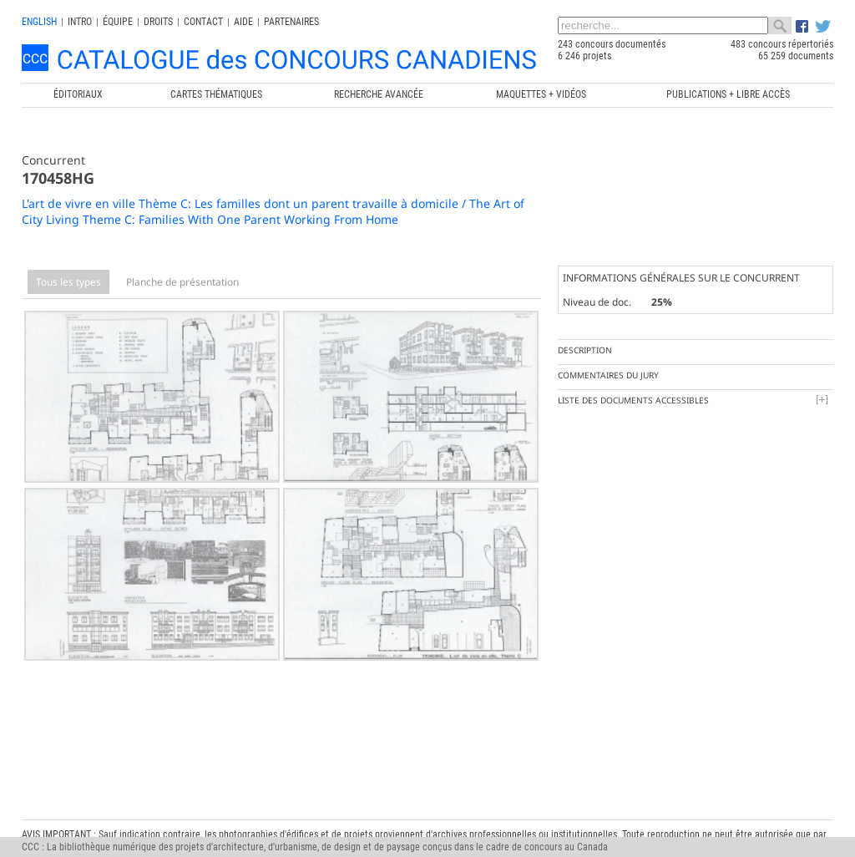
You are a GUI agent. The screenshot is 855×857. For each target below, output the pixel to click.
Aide (243, 22)
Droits (158, 22)
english (39, 22)
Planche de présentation (182, 282)
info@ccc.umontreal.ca (69, 823)
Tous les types (68, 282)
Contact (203, 22)
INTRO (80, 22)
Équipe (118, 22)
